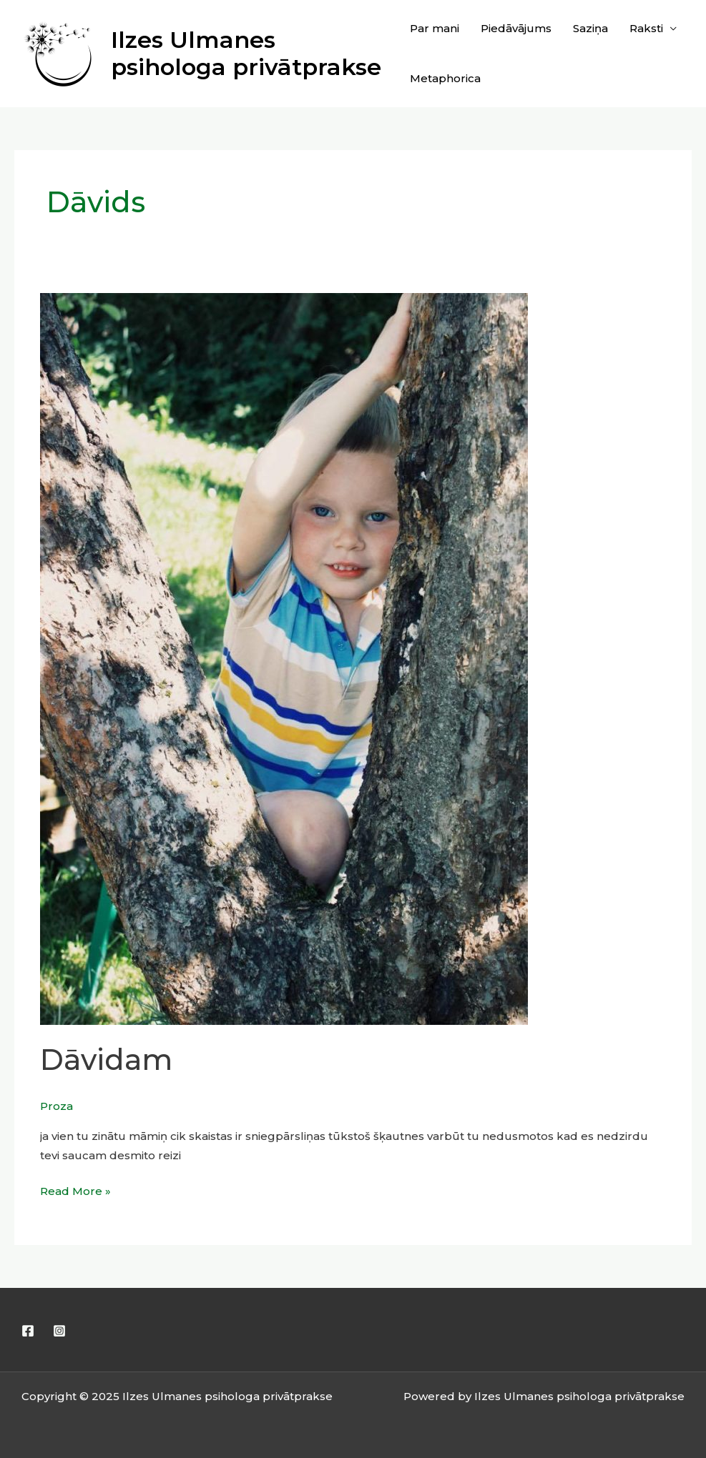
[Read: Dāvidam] (284, 658)
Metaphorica (445, 78)
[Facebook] (27, 1330)
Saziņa (590, 28)
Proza (56, 1106)
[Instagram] (59, 1330)
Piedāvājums (516, 28)
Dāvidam (106, 1059)
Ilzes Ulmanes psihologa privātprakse (246, 53)
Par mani (434, 28)
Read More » (75, 1189)
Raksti (646, 28)
